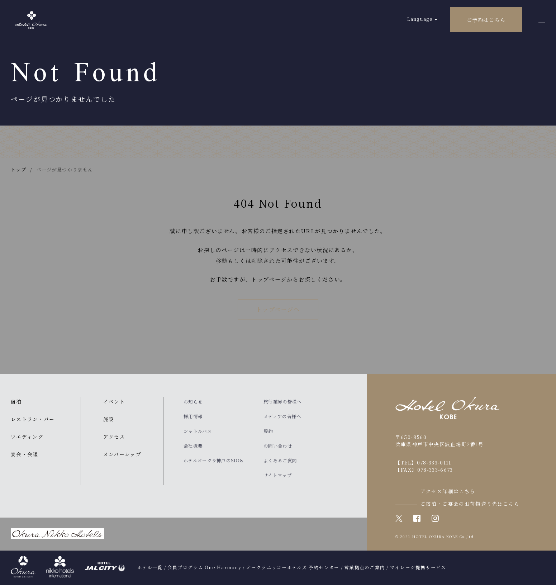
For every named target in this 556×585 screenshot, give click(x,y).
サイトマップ (277, 475)
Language (420, 18)
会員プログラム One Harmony (204, 567)
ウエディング (27, 436)
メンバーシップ (122, 454)
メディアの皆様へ (282, 416)
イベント (114, 401)
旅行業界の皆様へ (282, 401)
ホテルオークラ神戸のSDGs (213, 460)
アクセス (114, 436)
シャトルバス (198, 431)
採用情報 (193, 416)
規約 (268, 431)
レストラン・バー (33, 419)
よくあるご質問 (280, 460)
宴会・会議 (24, 454)
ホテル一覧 (149, 567)
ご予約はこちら (486, 19)
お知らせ (193, 401)
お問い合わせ (277, 446)
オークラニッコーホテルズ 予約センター (292, 567)
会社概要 (193, 446)
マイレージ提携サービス (418, 567)
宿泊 (16, 401)
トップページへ (278, 309)
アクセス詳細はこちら (448, 491)
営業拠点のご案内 (364, 567)
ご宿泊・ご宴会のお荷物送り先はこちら (469, 503)
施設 (108, 419)
